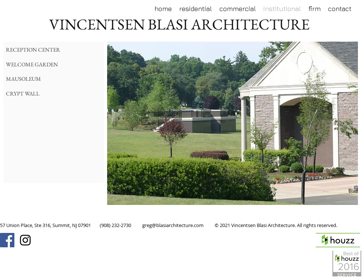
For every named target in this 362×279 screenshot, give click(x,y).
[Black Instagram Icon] (25, 240)
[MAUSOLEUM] (49, 78)
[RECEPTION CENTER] (57, 49)
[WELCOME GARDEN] (49, 64)
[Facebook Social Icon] (7, 240)
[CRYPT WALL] (49, 93)
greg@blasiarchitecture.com (173, 225)
